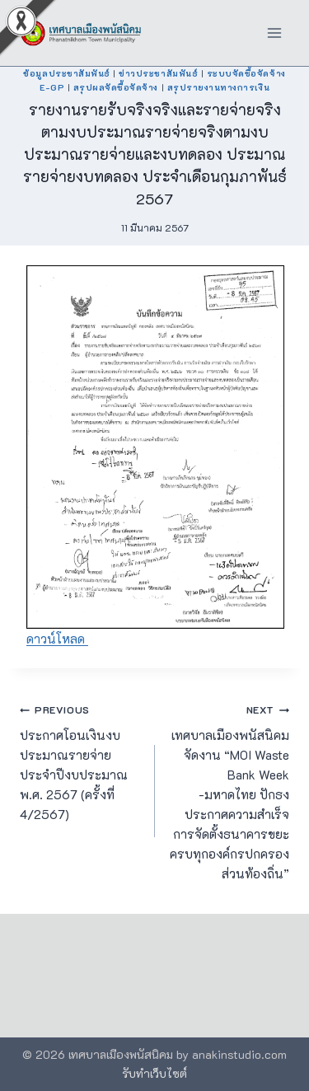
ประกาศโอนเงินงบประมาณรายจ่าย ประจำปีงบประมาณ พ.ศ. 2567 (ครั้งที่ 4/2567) (81, 760)
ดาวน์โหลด (57, 638)
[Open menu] (274, 32)
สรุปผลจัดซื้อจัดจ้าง (115, 87)
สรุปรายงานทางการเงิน (218, 87)
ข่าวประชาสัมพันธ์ (158, 73)
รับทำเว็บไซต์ (154, 1073)
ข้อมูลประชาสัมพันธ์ (66, 73)
